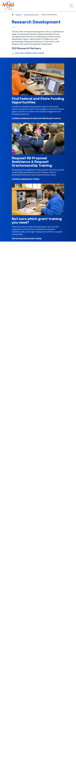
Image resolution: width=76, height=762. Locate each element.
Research (19, 14)
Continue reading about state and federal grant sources (36, 118)
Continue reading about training (25, 179)
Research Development (31, 14)
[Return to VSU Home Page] (12, 14)
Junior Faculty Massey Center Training (29, 53)
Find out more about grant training (26, 238)
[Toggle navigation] (71, 6)
